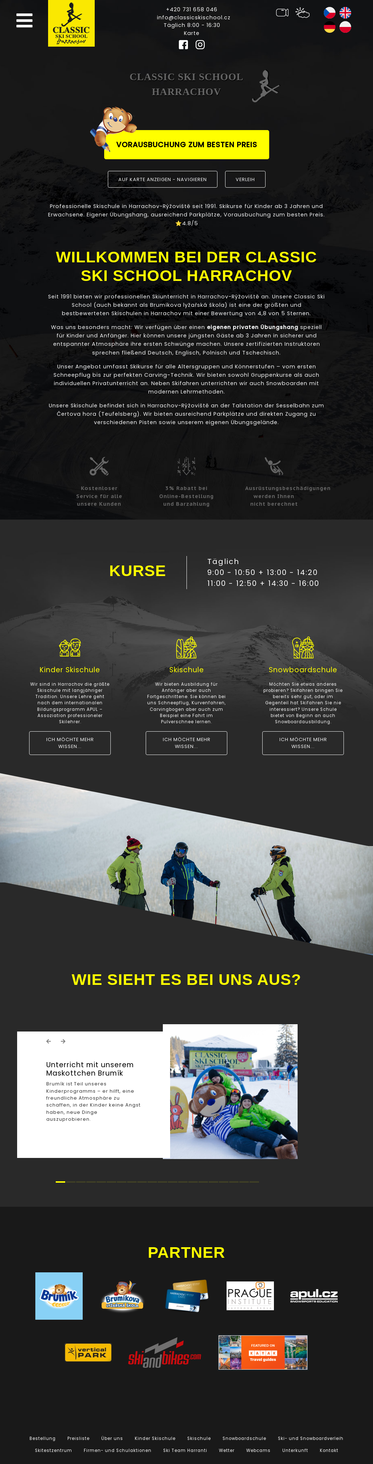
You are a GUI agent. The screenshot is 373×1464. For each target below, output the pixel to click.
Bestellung (43, 1438)
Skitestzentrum (53, 1450)
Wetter (227, 1450)
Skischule (199, 1438)
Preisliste (78, 1438)
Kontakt (329, 1450)
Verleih (245, 179)
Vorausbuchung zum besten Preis (180, 141)
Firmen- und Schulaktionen (118, 1450)
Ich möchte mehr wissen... (70, 742)
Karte (192, 33)
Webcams (258, 1450)
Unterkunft (295, 1450)
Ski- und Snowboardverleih (310, 1438)
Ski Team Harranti (185, 1450)
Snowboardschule (244, 1438)
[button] (48, 1041)
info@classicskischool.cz (194, 17)
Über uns (112, 1438)
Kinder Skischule (155, 1438)
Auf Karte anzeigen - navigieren (162, 179)
